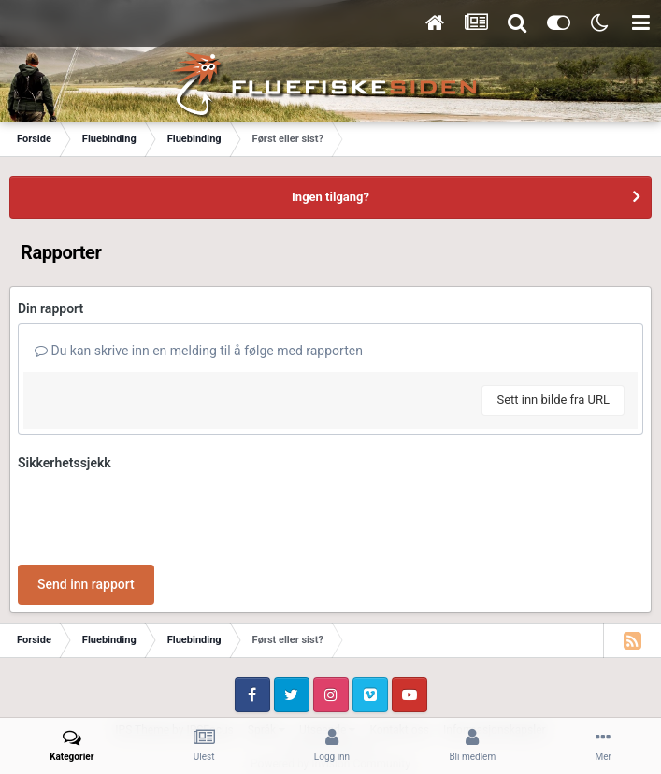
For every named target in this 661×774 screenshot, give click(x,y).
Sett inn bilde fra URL (553, 400)
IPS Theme (142, 657)
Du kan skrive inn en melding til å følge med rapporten (199, 350)
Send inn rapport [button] (86, 511)
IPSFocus (209, 657)
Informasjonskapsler (494, 657)
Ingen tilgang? (330, 197)
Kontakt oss (399, 657)
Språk (266, 657)
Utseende (327, 657)
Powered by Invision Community (330, 690)
